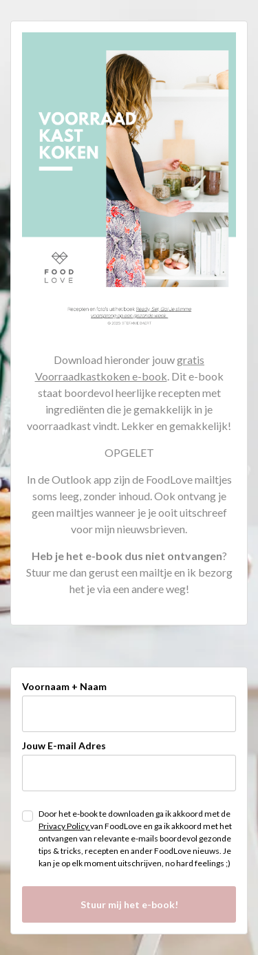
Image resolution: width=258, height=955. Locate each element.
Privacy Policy (64, 826)
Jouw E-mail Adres (64, 745)
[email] (129, 773)
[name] (129, 714)
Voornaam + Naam (64, 686)
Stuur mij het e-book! (129, 904)
